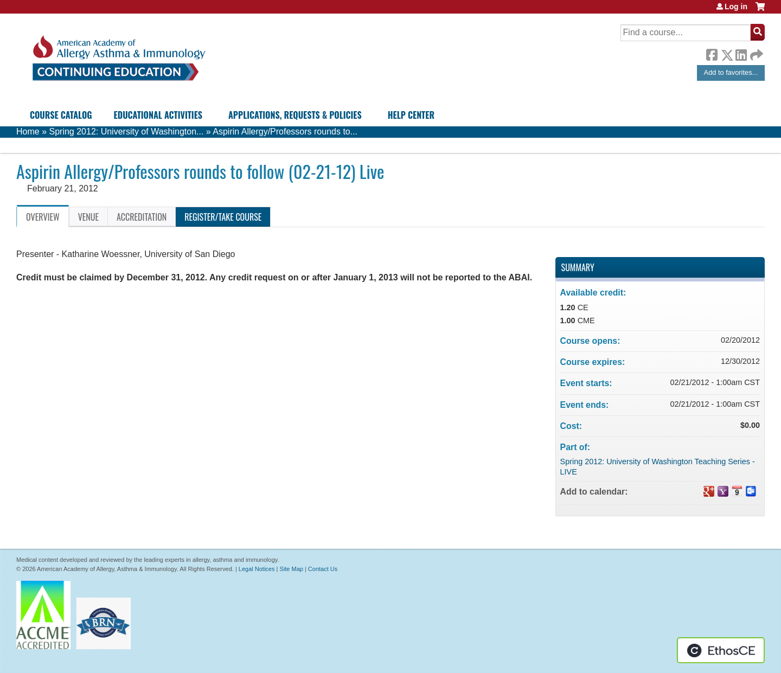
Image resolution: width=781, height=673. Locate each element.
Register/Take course (222, 216)
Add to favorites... (731, 72)
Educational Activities (158, 114)
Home (28, 131)
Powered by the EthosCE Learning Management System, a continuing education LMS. (721, 650)
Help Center (411, 114)
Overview (43, 216)
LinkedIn (740, 53)
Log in (736, 6)
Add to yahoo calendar (723, 491)
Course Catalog (61, 114)
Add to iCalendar (737, 490)
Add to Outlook (751, 491)
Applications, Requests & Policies (295, 114)
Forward (755, 52)
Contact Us (322, 569)
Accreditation (142, 216)
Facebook (711, 53)
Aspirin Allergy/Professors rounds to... (285, 131)
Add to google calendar (708, 491)
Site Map (291, 569)
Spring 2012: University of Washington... (126, 131)
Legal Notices (257, 569)
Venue (88, 216)
